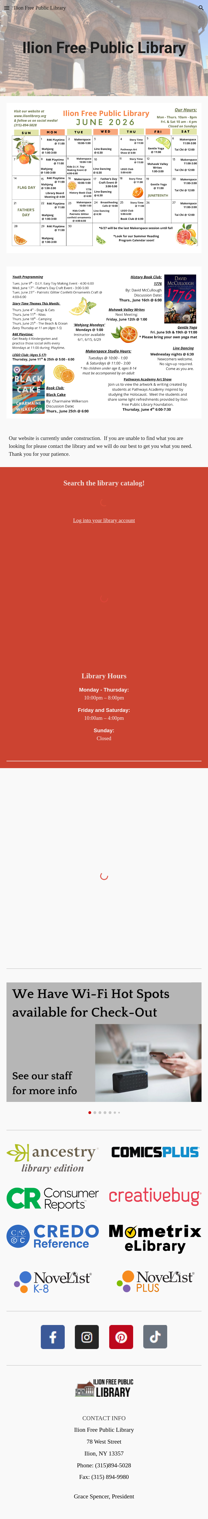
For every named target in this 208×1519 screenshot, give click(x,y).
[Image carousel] (104, 1048)
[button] (7, 8)
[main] (104, 48)
